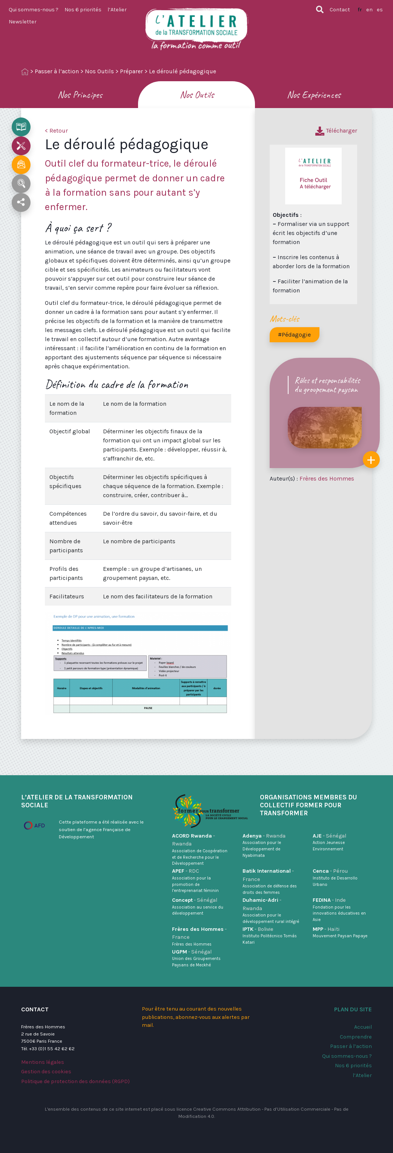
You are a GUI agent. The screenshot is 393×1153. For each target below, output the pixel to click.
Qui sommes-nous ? (33, 9)
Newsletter (23, 22)
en (369, 9)
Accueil (363, 1027)
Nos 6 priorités (82, 9)
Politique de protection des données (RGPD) (75, 1081)
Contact (340, 9)
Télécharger (336, 130)
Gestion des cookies (46, 1071)
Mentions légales (42, 1062)
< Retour (56, 130)
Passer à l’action (57, 71)
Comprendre (356, 1037)
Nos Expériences (314, 94)
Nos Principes (79, 94)
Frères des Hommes (326, 478)
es (380, 9)
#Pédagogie (294, 334)
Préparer (131, 71)
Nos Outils (99, 71)
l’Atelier (117, 9)
